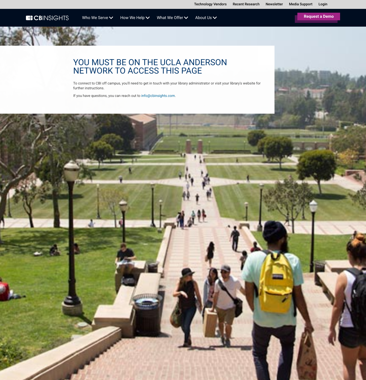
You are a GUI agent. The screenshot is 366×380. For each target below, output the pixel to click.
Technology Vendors (210, 4)
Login (322, 4)
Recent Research (246, 4)
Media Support (300, 4)
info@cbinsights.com (158, 96)
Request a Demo (319, 16)
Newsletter (274, 4)
